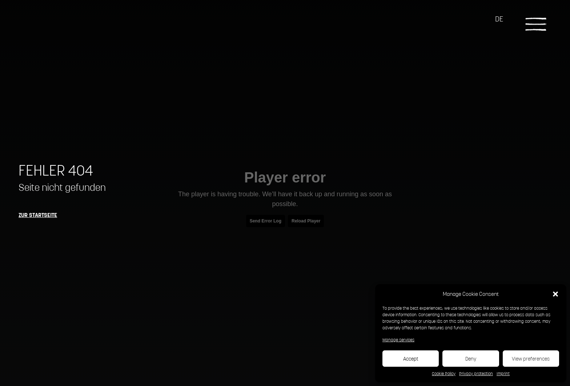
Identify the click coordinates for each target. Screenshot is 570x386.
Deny (470, 359)
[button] (555, 293)
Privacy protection (476, 373)
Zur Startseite (38, 215)
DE (499, 19)
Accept (410, 359)
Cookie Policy (443, 373)
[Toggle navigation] (536, 23)
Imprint (503, 373)
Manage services (398, 339)
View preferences (531, 359)
